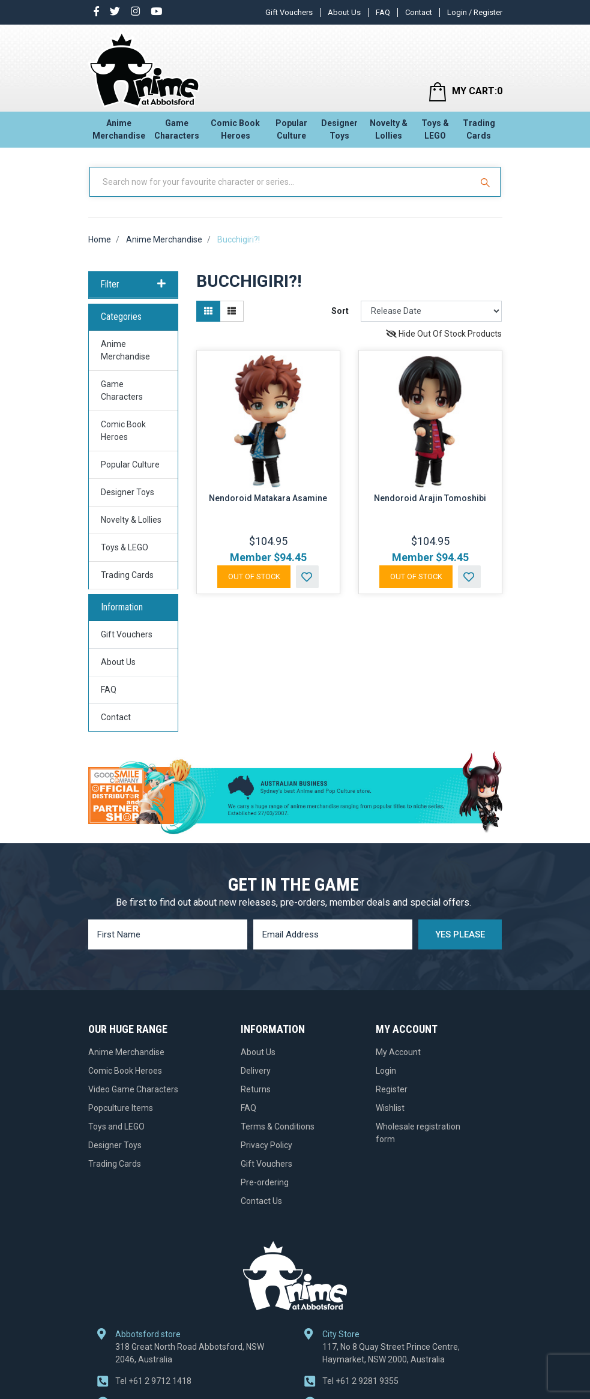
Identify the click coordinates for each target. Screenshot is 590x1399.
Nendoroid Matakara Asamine (268, 498)
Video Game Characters (133, 1089)
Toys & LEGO (435, 129)
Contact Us (261, 1201)
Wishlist (390, 1108)
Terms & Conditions (278, 1126)
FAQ (383, 12)
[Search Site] (487, 181)
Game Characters (176, 129)
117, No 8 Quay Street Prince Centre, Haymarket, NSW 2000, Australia (391, 1353)
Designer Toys (339, 129)
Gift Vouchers (289, 12)
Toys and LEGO (116, 1126)
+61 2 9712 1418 (153, 1381)
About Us (344, 12)
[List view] (232, 311)
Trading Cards (479, 129)
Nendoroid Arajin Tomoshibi (430, 498)
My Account (398, 1052)
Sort (340, 311)
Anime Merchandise (118, 129)
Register (392, 1089)
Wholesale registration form (418, 1133)
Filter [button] (133, 284)
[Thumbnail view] (208, 311)
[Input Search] (282, 181)
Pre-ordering (265, 1182)
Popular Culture (291, 129)
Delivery (256, 1071)
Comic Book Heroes (235, 129)
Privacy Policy (266, 1145)
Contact (418, 12)
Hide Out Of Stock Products (444, 333)
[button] (307, 576)
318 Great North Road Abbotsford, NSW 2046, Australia (189, 1353)
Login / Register (474, 12)
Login (386, 1071)
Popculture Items (120, 1108)
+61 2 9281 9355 (360, 1381)
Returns (256, 1089)
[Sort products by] (431, 311)
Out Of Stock (254, 576)
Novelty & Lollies (389, 129)
